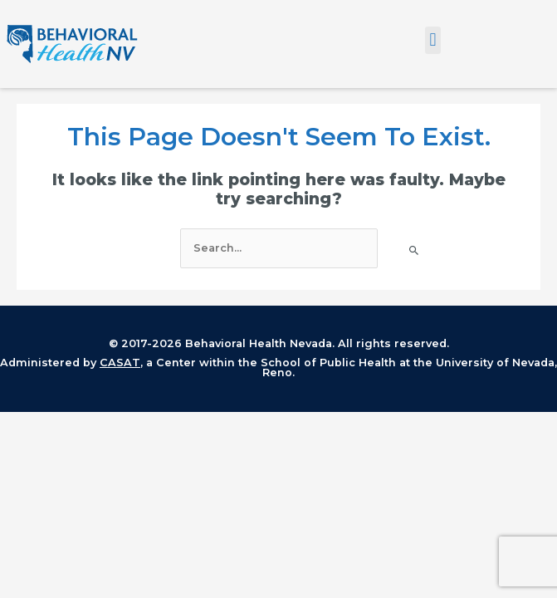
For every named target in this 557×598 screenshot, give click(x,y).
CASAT (120, 362)
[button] (433, 40)
